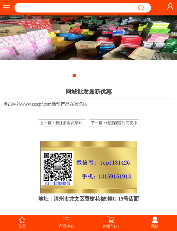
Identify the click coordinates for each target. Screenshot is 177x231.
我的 (155, 226)
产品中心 (66, 226)
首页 (22, 226)
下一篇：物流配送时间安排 (114, 123)
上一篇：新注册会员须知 (61, 123)
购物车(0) (110, 226)
